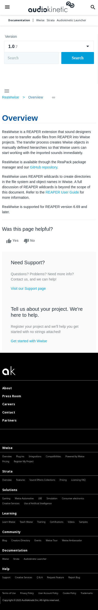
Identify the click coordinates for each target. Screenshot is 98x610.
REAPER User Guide (62, 192)
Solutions (9, 490)
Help (6, 569)
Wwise (7, 448)
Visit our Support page (28, 288)
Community (11, 532)
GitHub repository (43, 167)
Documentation (19, 20)
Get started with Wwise (29, 341)
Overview (35, 97)
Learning (9, 513)
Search (78, 58)
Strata (7, 471)
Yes (12, 241)
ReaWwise (10, 97)
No (29, 241)
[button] (7, 7)
